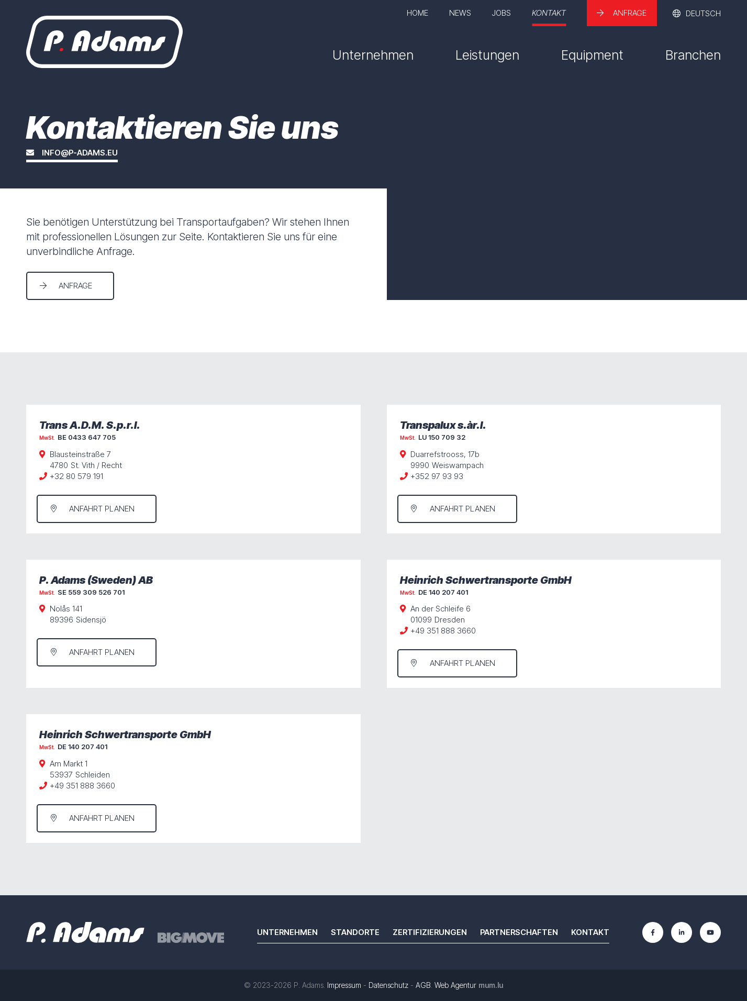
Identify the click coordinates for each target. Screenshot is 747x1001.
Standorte (355, 932)
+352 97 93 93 (436, 476)
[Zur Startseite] (104, 42)
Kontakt (549, 13)
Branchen (693, 55)
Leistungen (487, 55)
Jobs (501, 13)
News (460, 13)
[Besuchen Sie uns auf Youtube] (710, 932)
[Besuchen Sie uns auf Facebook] (652, 932)
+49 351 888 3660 (443, 631)
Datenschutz (388, 985)
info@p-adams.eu (80, 153)
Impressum (344, 985)
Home (417, 13)
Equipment (592, 55)
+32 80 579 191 (76, 476)
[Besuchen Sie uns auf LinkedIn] (681, 932)
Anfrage (629, 13)
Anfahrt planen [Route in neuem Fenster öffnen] (102, 509)
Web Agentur (455, 985)
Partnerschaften (519, 932)
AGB (423, 985)
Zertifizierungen (430, 932)
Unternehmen (373, 55)
